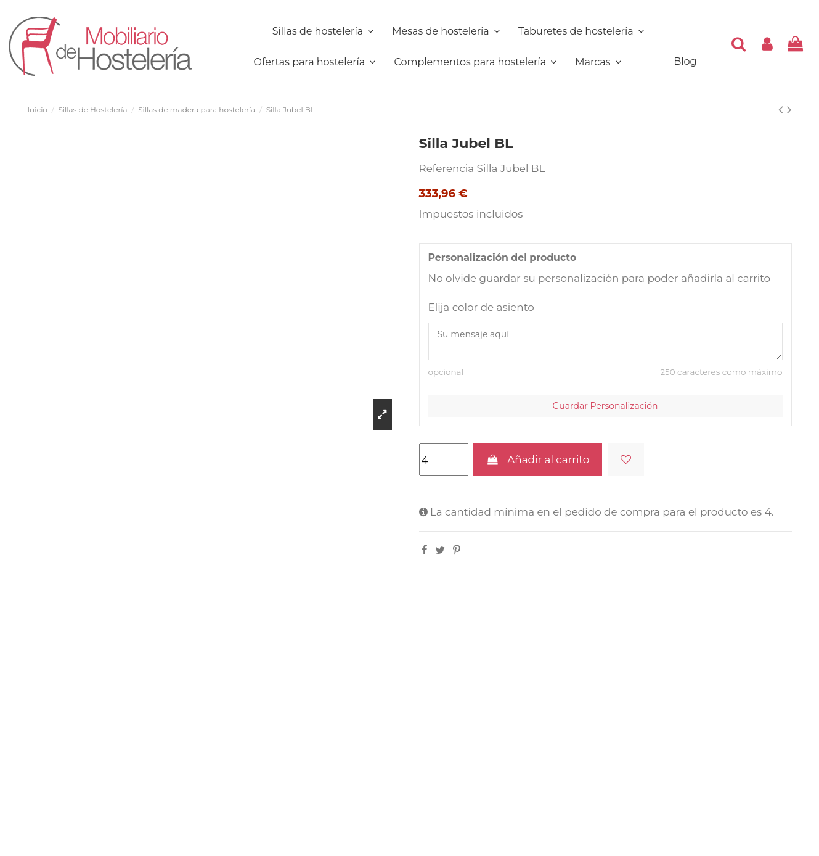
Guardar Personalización (605, 405)
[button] (475, 61)
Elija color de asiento (481, 307)
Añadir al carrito (537, 459)
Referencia (447, 168)
